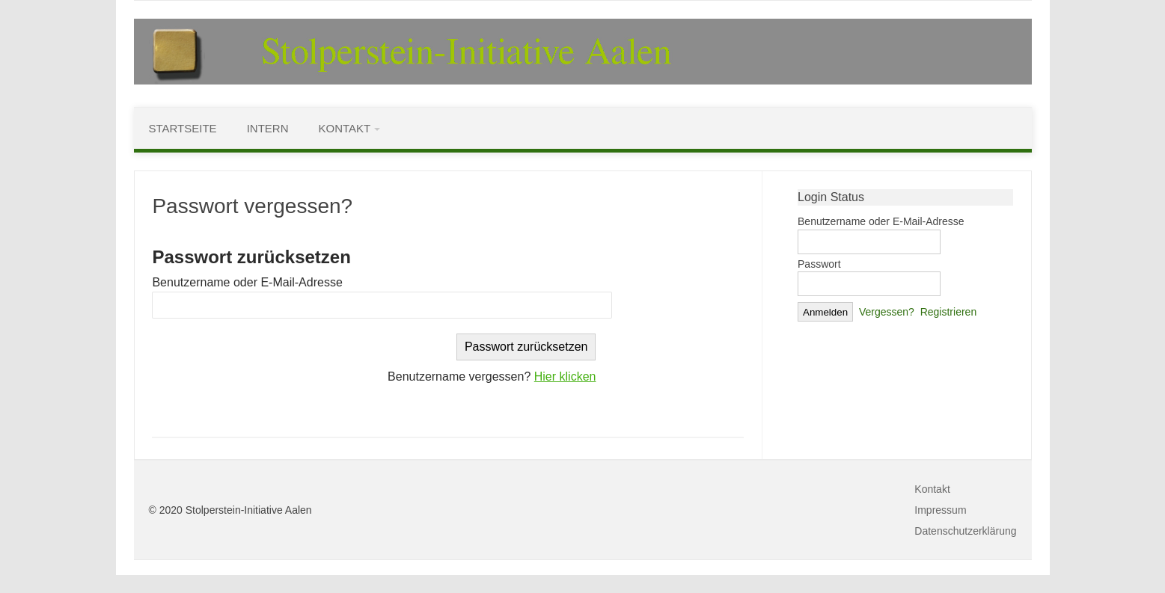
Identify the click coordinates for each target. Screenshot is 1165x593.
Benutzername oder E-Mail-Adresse (247, 282)
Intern (268, 128)
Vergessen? (886, 312)
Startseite (183, 128)
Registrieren (948, 312)
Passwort (819, 264)
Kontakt (344, 128)
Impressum (940, 510)
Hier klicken (565, 376)
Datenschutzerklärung (965, 531)
